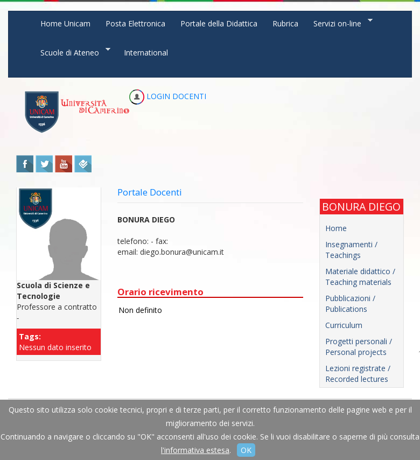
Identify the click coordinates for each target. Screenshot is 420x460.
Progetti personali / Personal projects (358, 346)
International (146, 52)
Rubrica (285, 23)
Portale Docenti (149, 192)
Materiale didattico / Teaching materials (360, 276)
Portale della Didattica (218, 23)
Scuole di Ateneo (71, 52)
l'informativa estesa (195, 450)
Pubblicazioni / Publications (350, 303)
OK (246, 450)
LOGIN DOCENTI (167, 96)
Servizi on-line (339, 23)
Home (336, 228)
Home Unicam (65, 23)
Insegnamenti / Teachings (351, 249)
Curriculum (343, 325)
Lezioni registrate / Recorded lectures (357, 373)
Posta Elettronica (135, 23)
